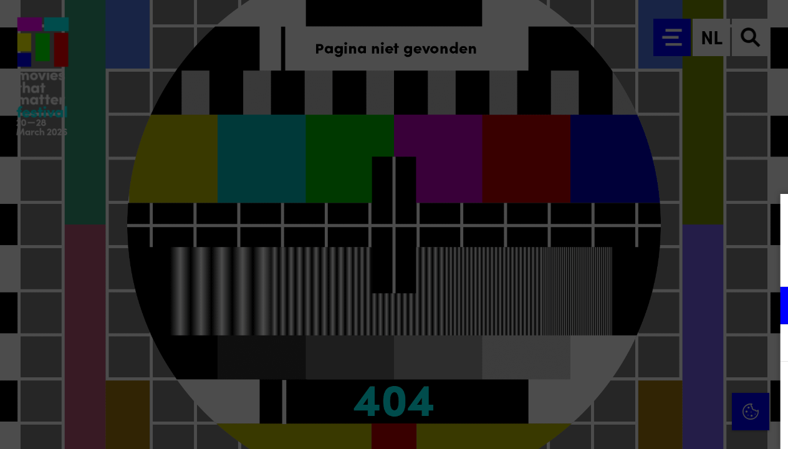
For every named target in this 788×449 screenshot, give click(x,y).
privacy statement (632, 264)
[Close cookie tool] (769, 216)
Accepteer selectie (682, 425)
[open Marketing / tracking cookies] (768, 344)
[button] (670, 305)
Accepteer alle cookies (682, 389)
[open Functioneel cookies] (768, 307)
